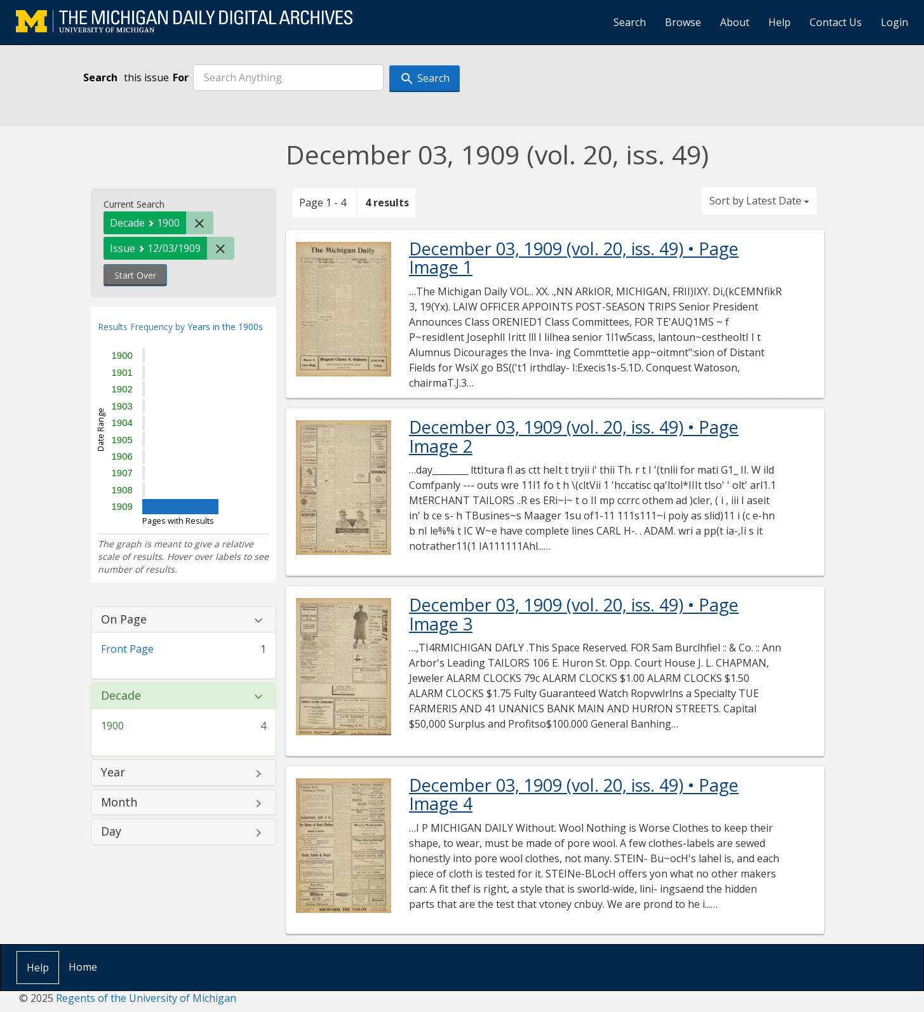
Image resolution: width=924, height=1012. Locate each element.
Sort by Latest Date (759, 201)
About (734, 22)
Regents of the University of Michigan (146, 998)
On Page (124, 619)
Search (629, 22)
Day (111, 831)
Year (113, 772)
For (181, 77)
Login (894, 22)
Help (779, 22)
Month (119, 802)
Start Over (135, 275)
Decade (121, 695)
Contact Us (836, 22)
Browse (683, 22)
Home (83, 967)
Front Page (127, 649)
